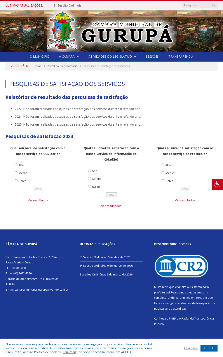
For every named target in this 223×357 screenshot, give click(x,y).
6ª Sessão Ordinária (93, 266)
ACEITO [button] (209, 348)
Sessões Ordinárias (93, 274)
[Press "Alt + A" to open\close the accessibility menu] (217, 184)
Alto (21, 165)
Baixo (22, 181)
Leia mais (69, 352)
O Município (39, 56)
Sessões (152, 56)
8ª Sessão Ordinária (68, 5)
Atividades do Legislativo (110, 56)
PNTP (172, 318)
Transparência (180, 56)
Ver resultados (38, 200)
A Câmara (67, 56)
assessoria (200, 292)
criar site (180, 287)
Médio (22, 173)
